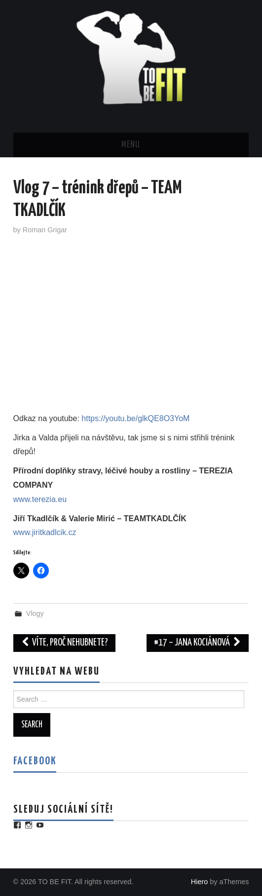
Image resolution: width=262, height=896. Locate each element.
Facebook (34, 761)
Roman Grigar (45, 230)
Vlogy (35, 613)
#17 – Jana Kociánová (198, 642)
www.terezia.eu (40, 499)
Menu (130, 145)
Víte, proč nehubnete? (65, 642)
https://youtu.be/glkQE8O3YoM (135, 418)
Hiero (199, 882)
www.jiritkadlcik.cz (44, 532)
